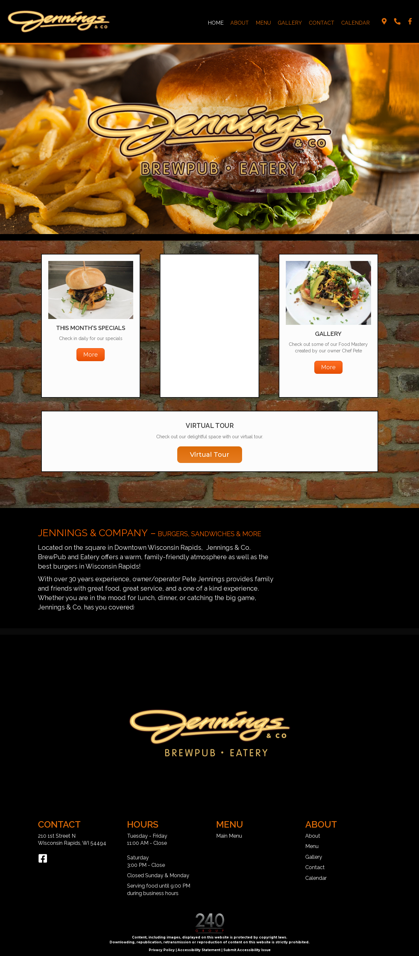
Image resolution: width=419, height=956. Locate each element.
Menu (263, 23)
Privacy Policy (162, 950)
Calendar (355, 23)
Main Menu (229, 836)
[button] (384, 21)
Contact (321, 23)
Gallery (290, 23)
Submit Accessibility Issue (247, 950)
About (239, 23)
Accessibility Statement (199, 950)
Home (216, 23)
